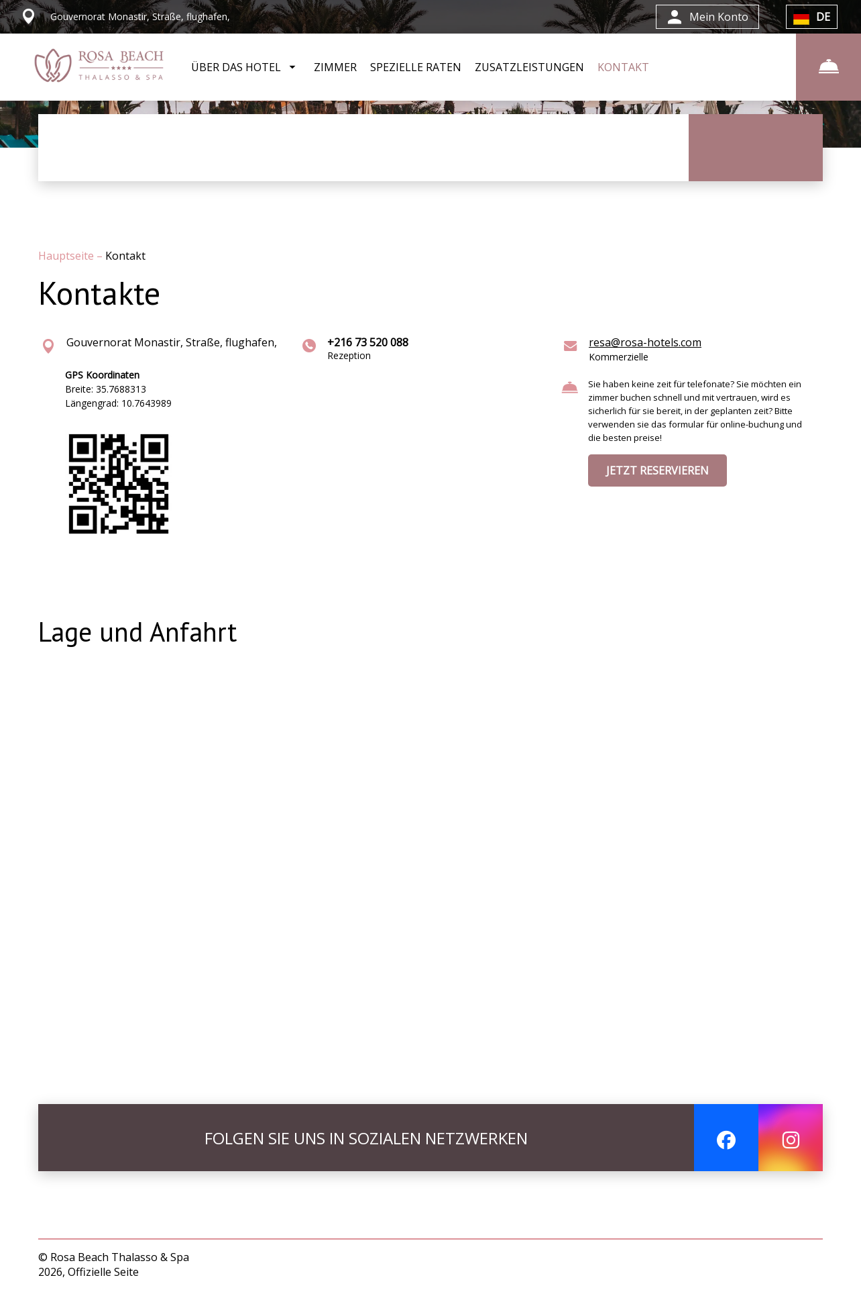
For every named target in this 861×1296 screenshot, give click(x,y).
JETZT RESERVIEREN (657, 470)
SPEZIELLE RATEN (415, 67)
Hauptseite (67, 255)
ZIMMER (335, 67)
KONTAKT (623, 67)
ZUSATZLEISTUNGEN (529, 67)
